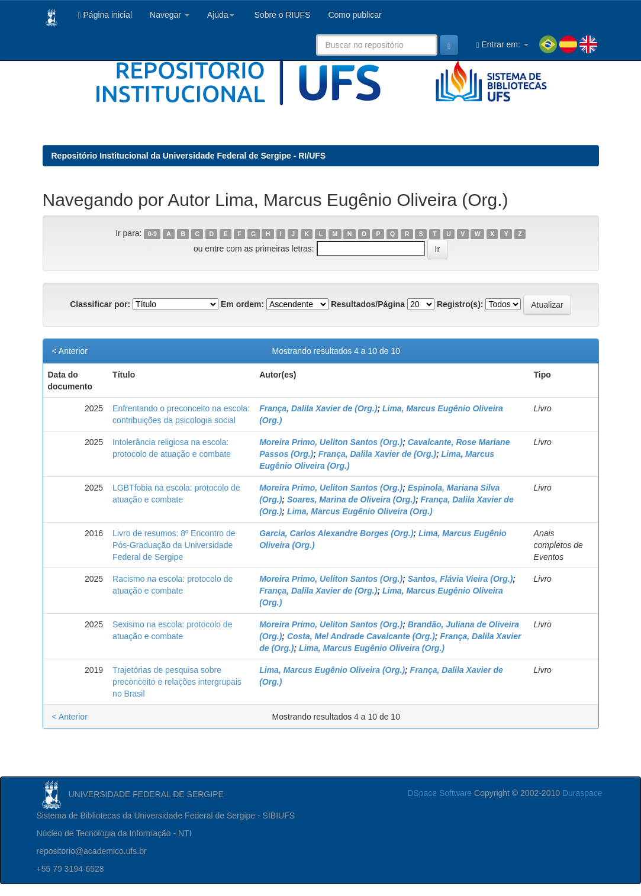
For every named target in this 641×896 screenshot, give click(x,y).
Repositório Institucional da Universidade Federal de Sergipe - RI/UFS (188, 155)
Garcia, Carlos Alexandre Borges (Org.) (336, 533)
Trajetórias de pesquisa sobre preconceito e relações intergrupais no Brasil (176, 681)
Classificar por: (100, 304)
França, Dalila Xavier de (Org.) (318, 408)
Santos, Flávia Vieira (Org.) (460, 579)
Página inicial (105, 15)
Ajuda (220, 15)
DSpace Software (439, 793)
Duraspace (582, 793)
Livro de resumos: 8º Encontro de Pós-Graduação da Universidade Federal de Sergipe (173, 545)
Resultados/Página (368, 304)
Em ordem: (242, 304)
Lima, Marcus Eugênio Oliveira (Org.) (360, 511)
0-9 (152, 233)
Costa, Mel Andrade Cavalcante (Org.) (361, 636)
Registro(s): (460, 304)
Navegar (169, 15)
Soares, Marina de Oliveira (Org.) (351, 499)
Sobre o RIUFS (281, 15)
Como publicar (354, 15)
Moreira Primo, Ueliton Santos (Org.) (330, 442)
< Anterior (70, 351)
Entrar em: (502, 45)
